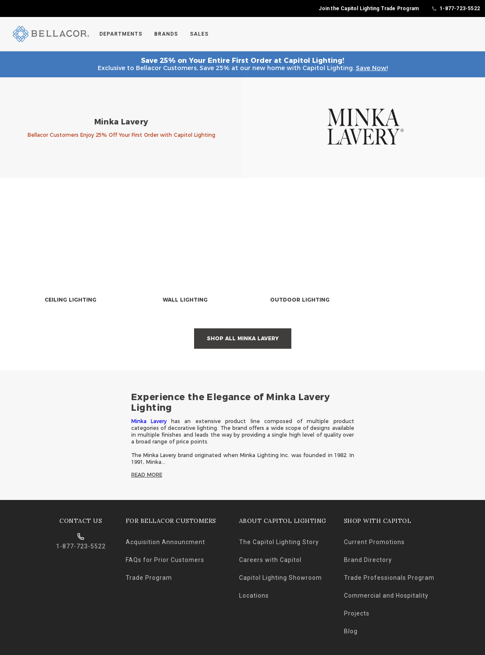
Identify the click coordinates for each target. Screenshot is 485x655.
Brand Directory (368, 559)
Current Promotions (374, 542)
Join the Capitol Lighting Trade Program (369, 8)
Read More (146, 474)
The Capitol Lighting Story (279, 542)
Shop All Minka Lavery (243, 338)
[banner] (242, 127)
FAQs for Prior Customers (165, 559)
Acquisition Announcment (165, 542)
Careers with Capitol (270, 559)
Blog (351, 631)
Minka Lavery (149, 421)
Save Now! (372, 68)
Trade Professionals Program (389, 577)
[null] (70, 254)
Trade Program (149, 577)
